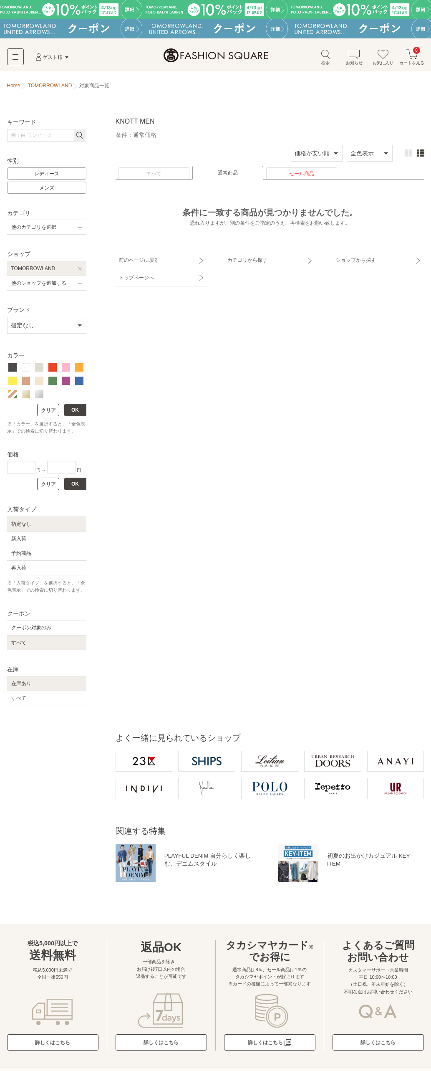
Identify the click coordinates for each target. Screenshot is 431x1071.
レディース (46, 175)
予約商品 (21, 554)
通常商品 (228, 174)
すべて (153, 175)
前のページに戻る (138, 260)
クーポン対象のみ (31, 629)
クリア (48, 412)
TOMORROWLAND (33, 269)
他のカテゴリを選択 (33, 228)
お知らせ (354, 58)
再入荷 (18, 569)
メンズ (46, 189)
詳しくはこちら (52, 1044)
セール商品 (301, 175)
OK (75, 411)
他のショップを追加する (38, 284)
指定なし (21, 525)
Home (13, 87)
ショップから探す (355, 260)
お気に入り (383, 58)
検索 (325, 58)
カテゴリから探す (246, 260)
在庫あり (21, 685)
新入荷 (18, 539)
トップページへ (135, 275)
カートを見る (411, 58)
